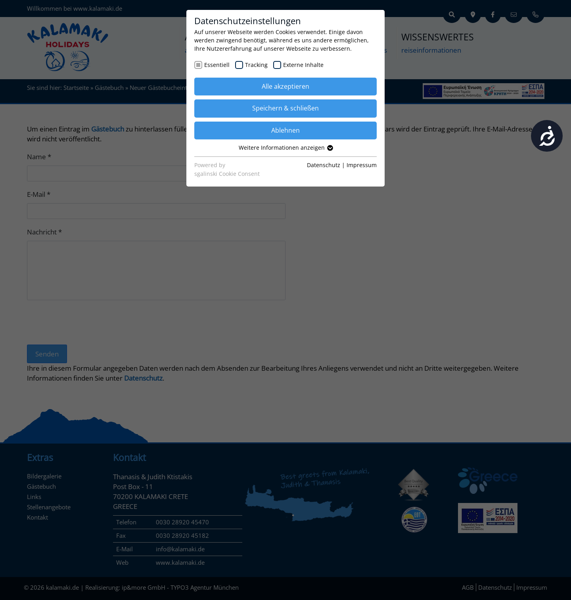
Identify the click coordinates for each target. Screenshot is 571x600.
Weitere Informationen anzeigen (285, 147)
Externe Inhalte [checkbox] (303, 65)
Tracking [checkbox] (256, 65)
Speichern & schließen (285, 108)
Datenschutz (323, 165)
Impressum (362, 165)
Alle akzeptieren (285, 86)
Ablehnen (285, 130)
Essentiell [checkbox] (217, 65)
